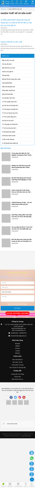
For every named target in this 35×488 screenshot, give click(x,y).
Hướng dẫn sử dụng (17, 365)
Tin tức (16, 3)
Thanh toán (17, 376)
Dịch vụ (21, 3)
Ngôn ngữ (26, 3)
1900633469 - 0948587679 (19, 333)
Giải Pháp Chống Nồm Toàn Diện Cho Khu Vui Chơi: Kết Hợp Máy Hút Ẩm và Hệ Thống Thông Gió (22, 216)
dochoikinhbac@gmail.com (19, 336)
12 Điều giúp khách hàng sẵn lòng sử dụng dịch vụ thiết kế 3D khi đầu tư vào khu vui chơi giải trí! (16, 22)
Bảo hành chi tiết (17, 362)
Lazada (17, 350)
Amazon (17, 348)
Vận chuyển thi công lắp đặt (17, 367)
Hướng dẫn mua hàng (17, 374)
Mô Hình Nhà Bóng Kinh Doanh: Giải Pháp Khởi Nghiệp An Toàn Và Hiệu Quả (21, 179)
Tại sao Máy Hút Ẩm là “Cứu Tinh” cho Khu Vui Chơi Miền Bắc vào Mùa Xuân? (22, 229)
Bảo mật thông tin (17, 359)
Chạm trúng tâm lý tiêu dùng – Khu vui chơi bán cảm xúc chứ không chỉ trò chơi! (21, 192)
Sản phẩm (12, 3)
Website (17, 353)
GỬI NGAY (17, 308)
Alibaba (17, 346)
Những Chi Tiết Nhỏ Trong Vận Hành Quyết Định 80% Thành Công (21, 167)
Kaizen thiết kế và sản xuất (11, 42)
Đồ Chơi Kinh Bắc (12, 423)
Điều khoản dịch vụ (17, 379)
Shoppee (17, 343)
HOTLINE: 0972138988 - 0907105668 (17, 313)
